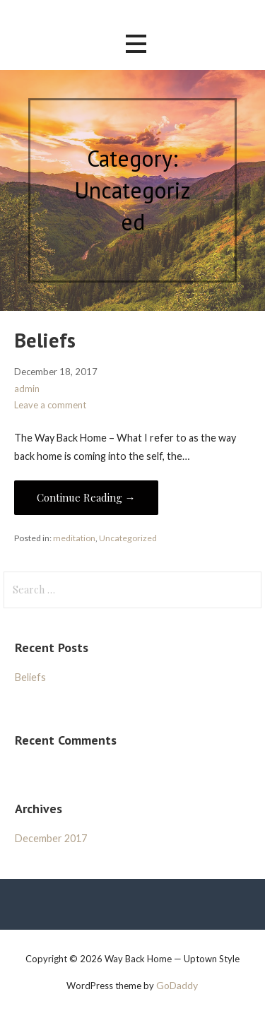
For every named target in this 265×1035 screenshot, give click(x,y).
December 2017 (51, 838)
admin (27, 388)
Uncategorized (128, 538)
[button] (136, 44)
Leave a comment (50, 404)
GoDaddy (177, 985)
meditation (74, 538)
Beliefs (45, 340)
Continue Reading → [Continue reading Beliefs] (86, 497)
